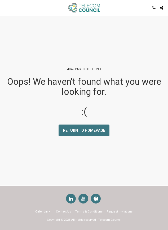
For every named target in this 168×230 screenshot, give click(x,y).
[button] (5, 8)
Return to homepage (84, 130)
